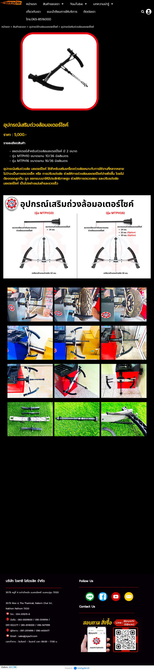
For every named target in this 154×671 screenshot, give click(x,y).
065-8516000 (27, 625)
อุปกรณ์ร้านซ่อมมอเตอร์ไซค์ (43, 27)
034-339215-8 (23, 614)
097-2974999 (26, 630)
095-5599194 (41, 619)
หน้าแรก (6, 27)
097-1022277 (12, 625)
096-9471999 (43, 625)
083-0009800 (25, 619)
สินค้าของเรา (19, 27)
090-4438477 (42, 630)
